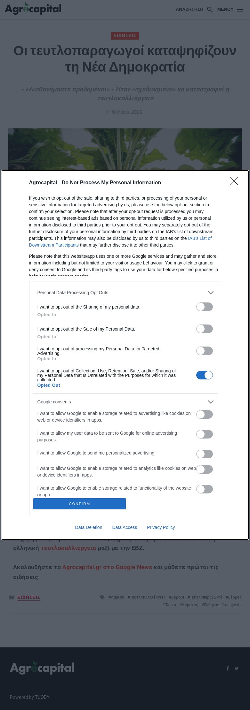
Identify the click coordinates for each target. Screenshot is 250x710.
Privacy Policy (161, 528)
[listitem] (125, 291)
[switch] (204, 305)
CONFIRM (81, 503)
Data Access (124, 528)
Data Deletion (88, 528)
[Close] (236, 182)
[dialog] (125, 355)
